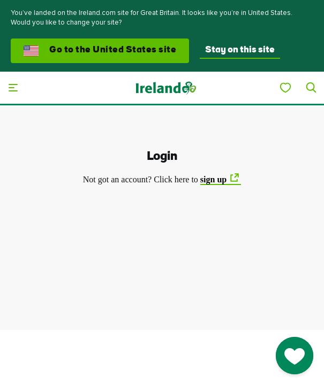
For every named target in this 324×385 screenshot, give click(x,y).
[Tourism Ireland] (165, 87)
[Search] (311, 88)
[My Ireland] (285, 88)
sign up (213, 179)
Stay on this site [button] (240, 50)
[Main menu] (13, 88)
